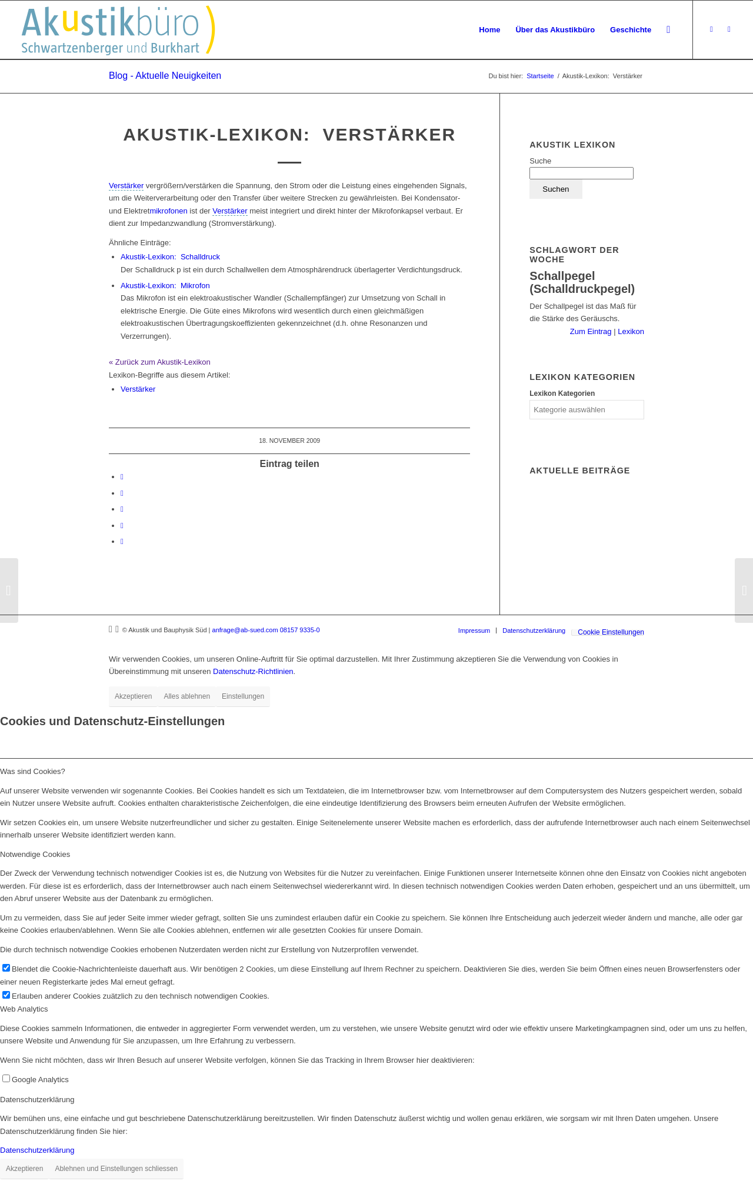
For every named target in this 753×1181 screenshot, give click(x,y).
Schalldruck (170, 256)
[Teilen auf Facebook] (122, 476)
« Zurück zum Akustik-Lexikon (160, 362)
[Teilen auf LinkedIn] (122, 493)
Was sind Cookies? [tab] (32, 771)
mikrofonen (168, 210)
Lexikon (630, 331)
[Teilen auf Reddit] (122, 525)
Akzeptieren (133, 696)
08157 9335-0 (300, 629)
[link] (126, 186)
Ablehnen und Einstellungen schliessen (116, 1169)
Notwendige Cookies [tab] (35, 854)
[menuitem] (489, 30)
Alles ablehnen (187, 696)
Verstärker (138, 389)
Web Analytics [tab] (24, 1009)
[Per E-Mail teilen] (122, 541)
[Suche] (668, 30)
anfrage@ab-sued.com (245, 629)
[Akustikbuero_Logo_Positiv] (118, 30)
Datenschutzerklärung (37, 1150)
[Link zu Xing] (711, 29)
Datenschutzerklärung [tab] (37, 1099)
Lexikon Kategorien (562, 393)
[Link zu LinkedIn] (729, 29)
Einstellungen (243, 696)
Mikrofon (165, 285)
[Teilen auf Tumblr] (122, 509)
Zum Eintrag (592, 331)
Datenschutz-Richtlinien (253, 671)
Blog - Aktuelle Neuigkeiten (165, 76)
